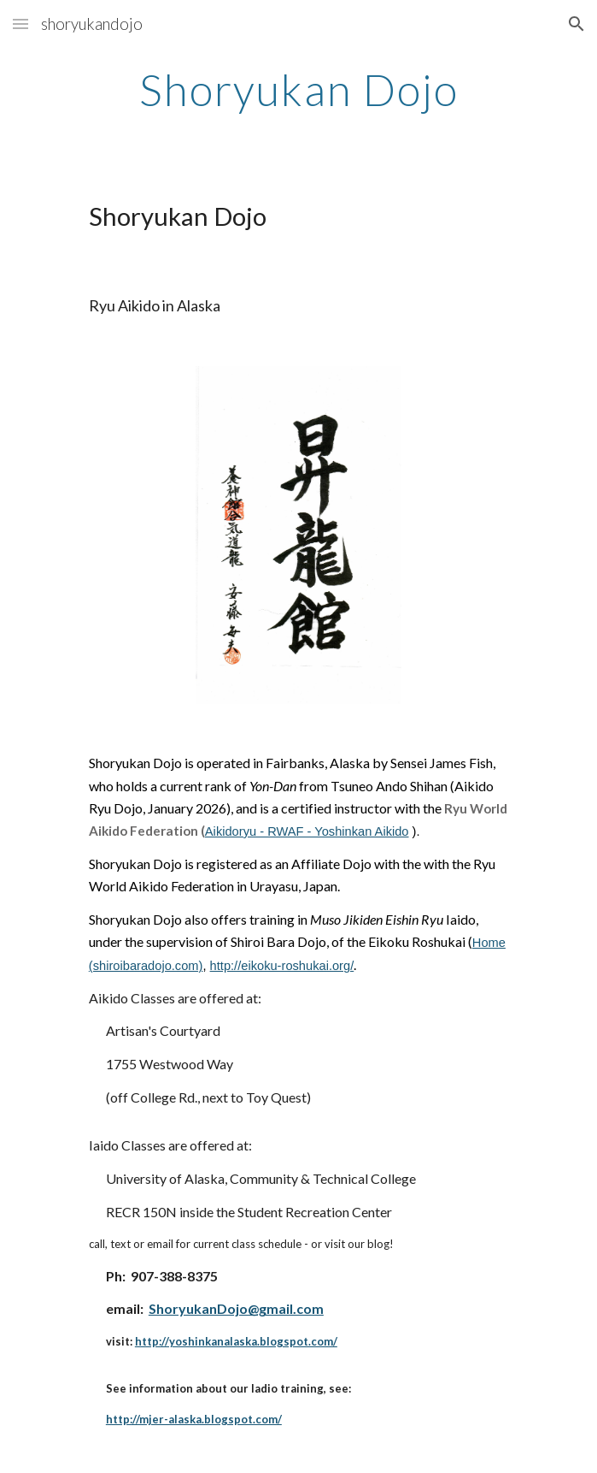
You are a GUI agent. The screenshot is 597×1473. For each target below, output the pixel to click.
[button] (20, 23)
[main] (298, 90)
